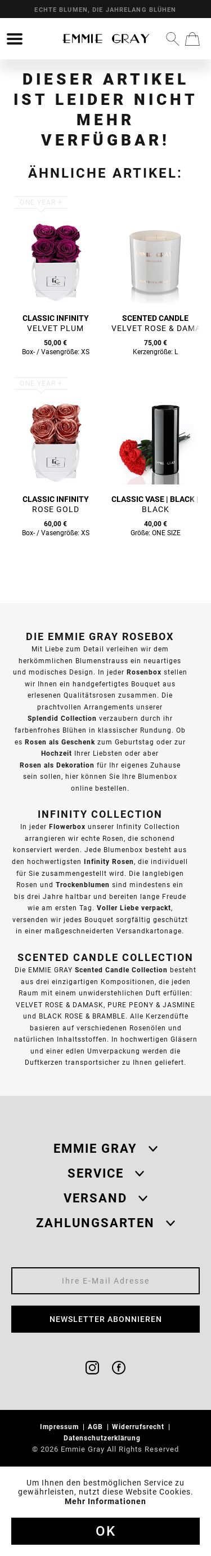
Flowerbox (67, 826)
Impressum (60, 1426)
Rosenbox (144, 672)
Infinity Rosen (109, 861)
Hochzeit (56, 753)
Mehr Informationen (105, 1501)
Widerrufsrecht (139, 1426)
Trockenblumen (83, 884)
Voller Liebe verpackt (134, 907)
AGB (96, 1426)
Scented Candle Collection (121, 970)
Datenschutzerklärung (103, 1438)
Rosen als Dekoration (57, 765)
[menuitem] (15, 39)
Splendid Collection (62, 718)
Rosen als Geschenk (60, 742)
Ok (106, 1531)
